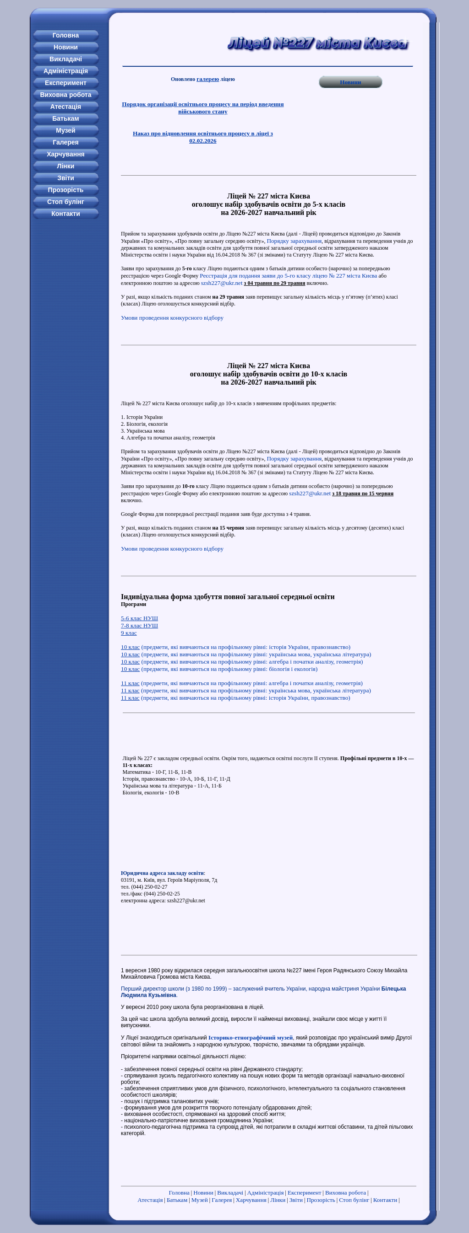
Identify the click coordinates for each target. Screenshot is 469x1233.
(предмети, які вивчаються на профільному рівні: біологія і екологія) (219, 668)
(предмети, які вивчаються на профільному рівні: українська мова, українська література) (246, 654)
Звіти (296, 1199)
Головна (179, 1192)
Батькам (177, 1199)
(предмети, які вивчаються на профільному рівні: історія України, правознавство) (235, 646)
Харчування (251, 1199)
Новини (350, 82)
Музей (199, 1199)
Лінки (277, 1199)
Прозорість (320, 1199)
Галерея (222, 1199)
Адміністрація (265, 1192)
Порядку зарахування (294, 240)
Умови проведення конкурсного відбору (172, 317)
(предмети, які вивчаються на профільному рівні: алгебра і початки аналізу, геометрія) (242, 661)
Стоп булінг (354, 1199)
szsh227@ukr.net (222, 282)
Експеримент (305, 1192)
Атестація (150, 1199)
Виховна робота (345, 1192)
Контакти (385, 1199)
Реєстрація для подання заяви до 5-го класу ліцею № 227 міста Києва (288, 275)
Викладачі (230, 1192)
